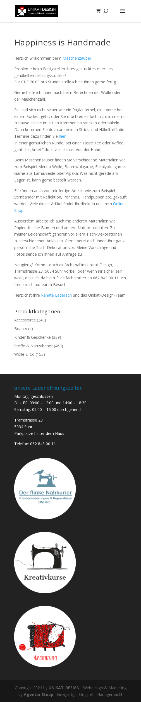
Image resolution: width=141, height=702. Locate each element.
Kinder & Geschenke (32, 337)
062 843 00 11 (43, 443)
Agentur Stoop (38, 694)
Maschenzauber (77, 58)
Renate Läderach (57, 295)
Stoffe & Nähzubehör (33, 345)
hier (62, 136)
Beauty (20, 328)
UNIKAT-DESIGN (64, 687)
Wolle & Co (24, 354)
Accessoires (25, 320)
